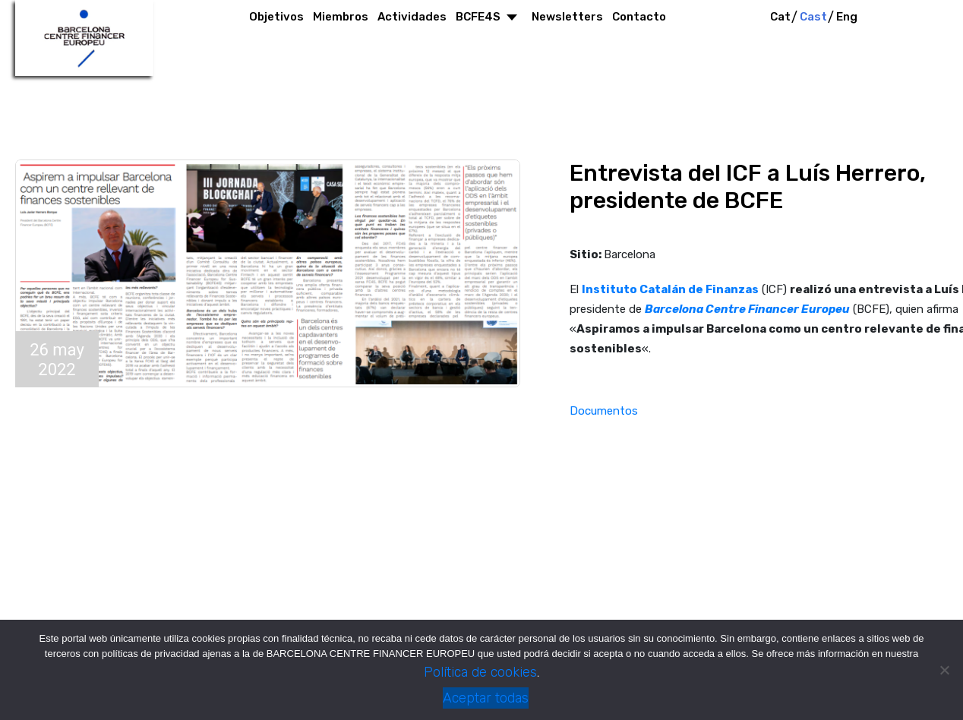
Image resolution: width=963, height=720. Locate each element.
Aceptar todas (486, 698)
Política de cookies (480, 672)
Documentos (604, 411)
